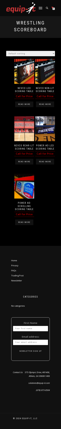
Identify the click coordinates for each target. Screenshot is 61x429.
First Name (30, 322)
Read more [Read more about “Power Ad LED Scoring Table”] (45, 162)
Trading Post (17, 275)
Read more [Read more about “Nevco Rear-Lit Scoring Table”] (24, 162)
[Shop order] (30, 53)
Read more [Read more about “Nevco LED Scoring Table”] (24, 104)
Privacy (14, 265)
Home (14, 260)
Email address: (30, 336)
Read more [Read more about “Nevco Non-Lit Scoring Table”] (45, 104)
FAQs (13, 270)
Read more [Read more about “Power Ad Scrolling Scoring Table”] (24, 222)
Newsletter (16, 280)
